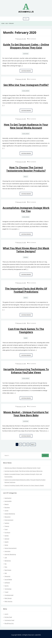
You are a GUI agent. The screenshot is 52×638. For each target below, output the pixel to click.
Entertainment (8, 520)
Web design (8, 598)
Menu (26, 18)
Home (6, 545)
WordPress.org (9, 623)
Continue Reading (26, 71)
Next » (33, 444)
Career (6, 510)
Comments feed (9, 620)
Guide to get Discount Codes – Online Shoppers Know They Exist (26, 46)
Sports (26, 297)
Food (5, 529)
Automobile (7, 501)
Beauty (6, 504)
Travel (6, 592)
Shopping (25, 53)
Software (7, 582)
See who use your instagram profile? (26, 85)
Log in (6, 614)
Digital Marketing (9, 514)
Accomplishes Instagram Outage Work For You (26, 209)
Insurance (7, 551)
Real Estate (7, 570)
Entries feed (8, 617)
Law (5, 557)
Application (7, 498)
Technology (7, 589)
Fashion (6, 523)
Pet (5, 564)
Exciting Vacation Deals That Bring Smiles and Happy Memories (23, 471)
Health (26, 176)
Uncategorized (8, 595)
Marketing (7, 561)
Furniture (7, 532)
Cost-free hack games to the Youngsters (26, 330)
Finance (6, 526)
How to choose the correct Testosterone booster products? (26, 169)
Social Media (25, 90)
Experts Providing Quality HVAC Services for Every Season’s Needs (24, 485)
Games (25, 338)
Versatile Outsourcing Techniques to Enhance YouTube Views (26, 371)
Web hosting (8, 601)
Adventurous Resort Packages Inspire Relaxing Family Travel (22, 468)
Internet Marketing (10, 554)
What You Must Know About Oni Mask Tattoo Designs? (26, 250)
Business (7, 507)
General (26, 257)
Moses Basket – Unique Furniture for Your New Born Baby (26, 414)
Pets (5, 567)
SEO (5, 573)
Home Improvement (10, 548)
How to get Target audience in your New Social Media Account (26, 126)
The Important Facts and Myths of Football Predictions (26, 290)
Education (7, 517)
